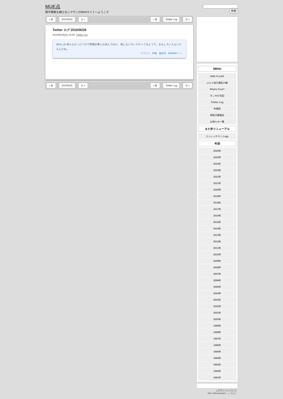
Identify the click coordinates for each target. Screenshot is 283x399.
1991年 (217, 377)
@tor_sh (61, 44)
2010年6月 (67, 19)
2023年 (217, 170)
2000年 (217, 319)
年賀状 (217, 108)
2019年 (217, 196)
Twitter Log (171, 19)
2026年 (217, 151)
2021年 (217, 183)
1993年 (217, 364)
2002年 (217, 306)
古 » (83, 19)
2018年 (217, 202)
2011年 (217, 248)
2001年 (217, 312)
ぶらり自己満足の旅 (217, 82)
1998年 (217, 332)
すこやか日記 (217, 95)
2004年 (217, 293)
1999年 (217, 325)
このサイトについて (226, 390)
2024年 (217, 164)
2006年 (217, 280)
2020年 (217, 189)
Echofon (172, 53)
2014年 (217, 228)
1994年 (217, 358)
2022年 (217, 176)
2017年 (217, 209)
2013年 (217, 235)
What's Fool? (217, 89)
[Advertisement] (119, 69)
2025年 (217, 157)
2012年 (217, 241)
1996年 (217, 345)
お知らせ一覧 (217, 121)
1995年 (217, 351)
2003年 (217, 300)
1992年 (217, 371)
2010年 (217, 254)
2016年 (217, 215)
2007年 (217, 274)
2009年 (217, 261)
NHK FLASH (217, 76)
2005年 (217, 287)
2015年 (217, 222)
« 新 (51, 19)
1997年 (217, 338)
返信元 (162, 53)
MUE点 (52, 6)
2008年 (217, 267)
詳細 (154, 53)
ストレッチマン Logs (217, 136)
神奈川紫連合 (217, 115)
